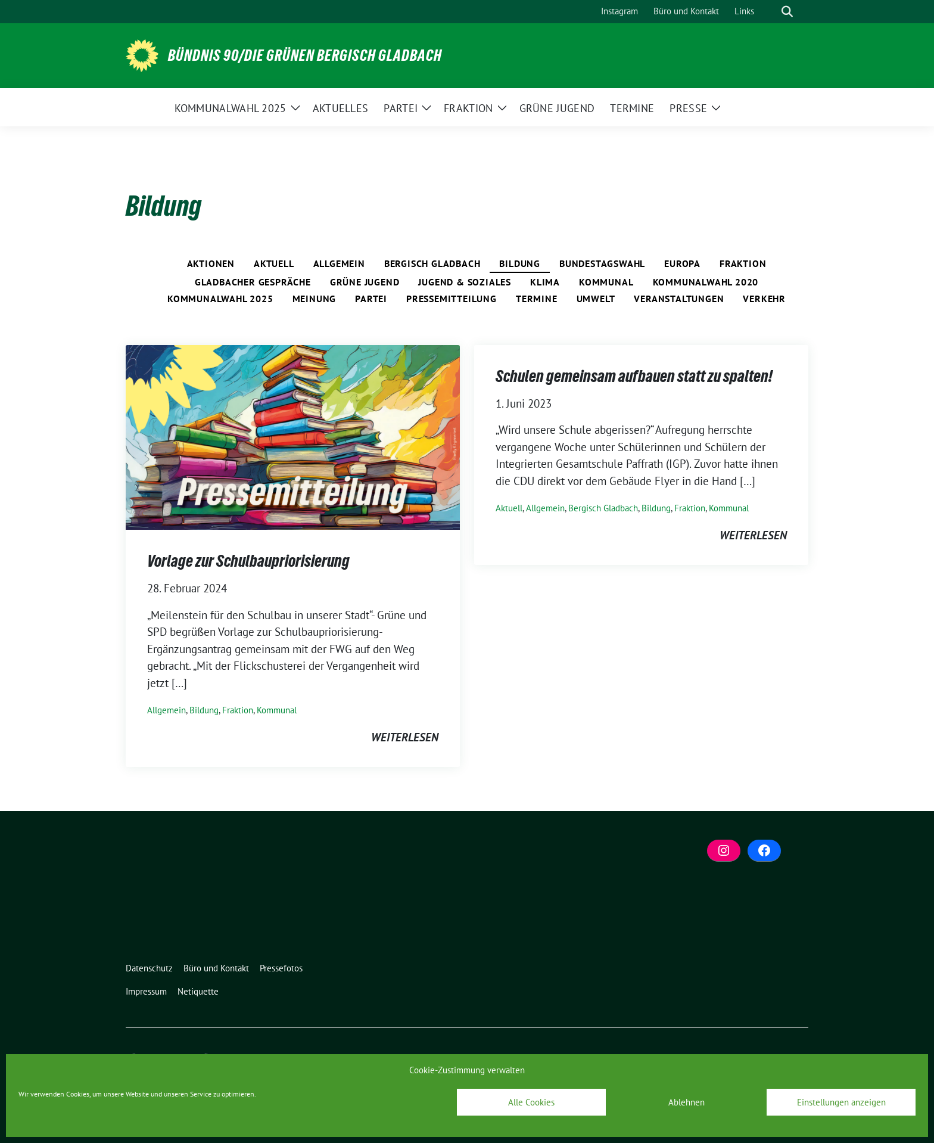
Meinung (314, 299)
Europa (682, 263)
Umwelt (596, 299)
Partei (371, 299)
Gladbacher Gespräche (253, 282)
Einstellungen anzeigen (841, 1102)
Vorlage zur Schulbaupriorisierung (248, 560)
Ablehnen (686, 1102)
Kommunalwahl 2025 (220, 299)
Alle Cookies (531, 1102)
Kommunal (606, 282)
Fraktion (743, 263)
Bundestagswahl (602, 263)
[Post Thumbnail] (293, 435)
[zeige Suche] (787, 11)
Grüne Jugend (365, 282)
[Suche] (770, 11)
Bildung (519, 263)
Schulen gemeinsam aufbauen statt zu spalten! (634, 376)
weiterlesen (404, 737)
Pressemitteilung (451, 299)
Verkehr (764, 299)
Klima (545, 282)
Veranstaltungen (679, 299)
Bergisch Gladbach (432, 263)
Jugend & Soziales (464, 282)
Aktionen (211, 263)
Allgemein (339, 263)
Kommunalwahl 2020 (706, 282)
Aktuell (274, 263)
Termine (537, 299)
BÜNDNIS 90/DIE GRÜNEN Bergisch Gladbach (305, 55)
